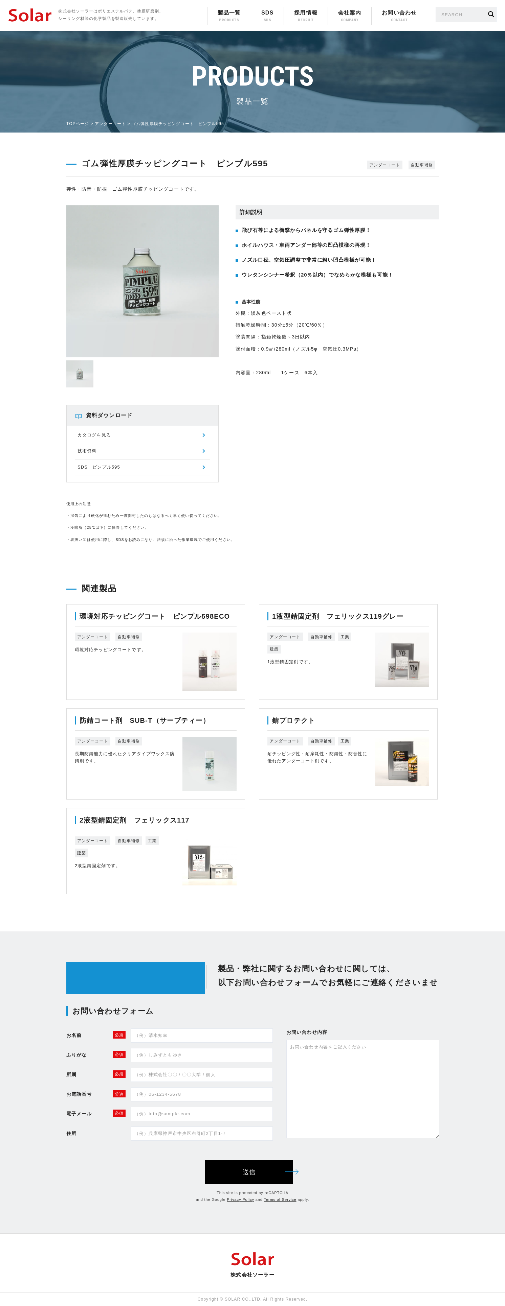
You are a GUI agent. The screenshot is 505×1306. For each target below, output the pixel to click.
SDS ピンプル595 (99, 467)
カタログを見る (94, 434)
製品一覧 (229, 13)
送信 (268, 1172)
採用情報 (305, 13)
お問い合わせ (399, 13)
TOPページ (77, 123)
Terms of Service (280, 1199)
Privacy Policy (240, 1199)
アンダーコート (110, 123)
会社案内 (349, 13)
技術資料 (87, 450)
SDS (267, 13)
